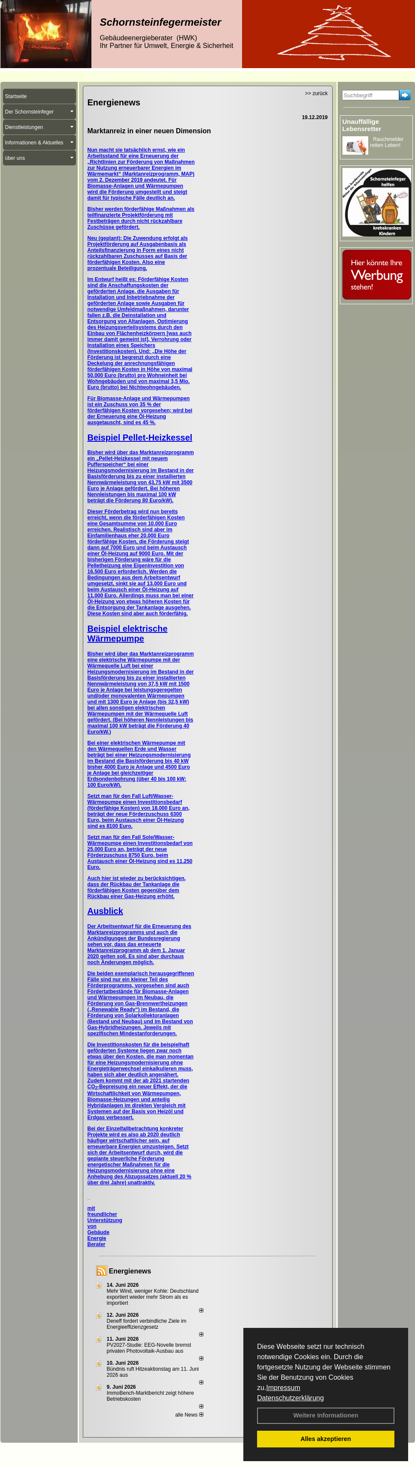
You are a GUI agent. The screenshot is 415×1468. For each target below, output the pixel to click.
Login (89, 1447)
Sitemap (240, 1447)
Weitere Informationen (325, 1415)
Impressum (283, 1387)
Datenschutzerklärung (290, 1398)
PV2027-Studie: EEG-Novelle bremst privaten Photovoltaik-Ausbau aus (149, 1348)
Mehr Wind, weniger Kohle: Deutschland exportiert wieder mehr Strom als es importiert (153, 1297)
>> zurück (316, 93)
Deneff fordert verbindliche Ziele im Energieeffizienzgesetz (147, 1324)
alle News (189, 1415)
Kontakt (111, 1447)
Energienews (130, 1271)
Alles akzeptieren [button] (325, 1438)
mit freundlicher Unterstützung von (105, 1217)
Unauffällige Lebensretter (362, 125)
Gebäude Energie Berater (98, 1238)
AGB (219, 1447)
